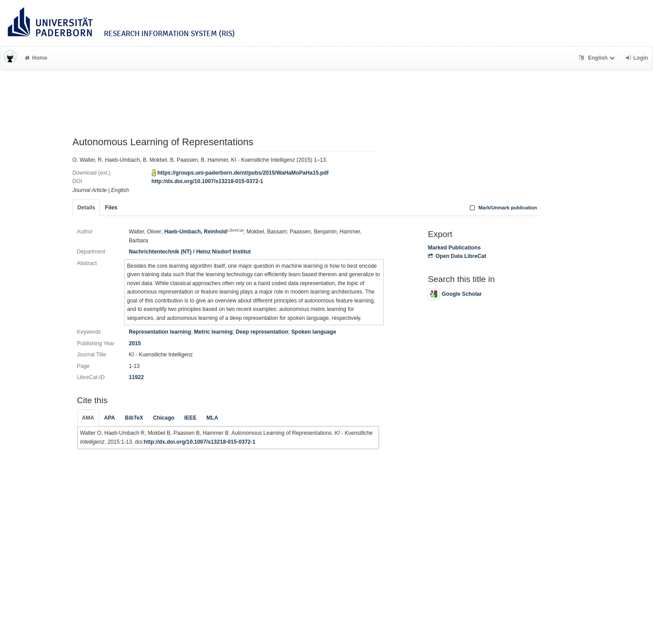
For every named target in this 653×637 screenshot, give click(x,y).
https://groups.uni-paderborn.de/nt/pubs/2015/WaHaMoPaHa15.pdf (243, 173)
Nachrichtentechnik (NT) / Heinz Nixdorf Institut (190, 252)
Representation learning (160, 332)
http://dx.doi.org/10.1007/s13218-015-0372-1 (207, 181)
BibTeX (134, 418)
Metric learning (213, 332)
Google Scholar (455, 294)
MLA (212, 418)
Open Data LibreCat (457, 256)
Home (36, 58)
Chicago (163, 418)
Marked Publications (454, 248)
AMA (88, 418)
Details (86, 207)
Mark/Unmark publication (502, 207)
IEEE (190, 418)
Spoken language (313, 332)
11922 (136, 377)
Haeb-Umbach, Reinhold (203, 232)
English (598, 58)
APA (109, 418)
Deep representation (262, 332)
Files (111, 207)
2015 (135, 343)
